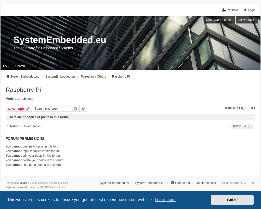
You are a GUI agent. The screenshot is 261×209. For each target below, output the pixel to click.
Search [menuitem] (20, 66)
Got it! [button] (232, 200)
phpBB (24, 182)
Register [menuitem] (230, 10)
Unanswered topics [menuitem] (219, 20)
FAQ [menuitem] (6, 66)
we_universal (19, 187)
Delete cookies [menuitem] (206, 183)
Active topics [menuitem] (246, 20)
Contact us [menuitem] (180, 183)
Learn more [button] (165, 200)
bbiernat (27, 99)
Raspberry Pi (23, 89)
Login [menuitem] (249, 10)
